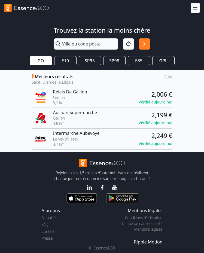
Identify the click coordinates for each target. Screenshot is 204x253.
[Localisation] (128, 44)
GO (40, 61)
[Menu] (195, 8)
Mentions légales (148, 229)
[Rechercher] (144, 44)
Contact (48, 231)
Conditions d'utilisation (144, 217)
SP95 (90, 61)
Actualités (50, 217)
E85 (138, 61)
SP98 (114, 61)
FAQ (45, 224)
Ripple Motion (148, 242)
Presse (47, 238)
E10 (65, 61)
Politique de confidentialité (140, 223)
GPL (163, 61)
